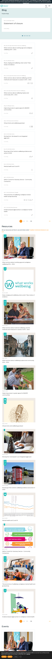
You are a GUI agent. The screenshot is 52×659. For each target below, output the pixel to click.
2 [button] (24, 35)
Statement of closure (13, 23)
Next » (49, 146)
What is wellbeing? (7, 628)
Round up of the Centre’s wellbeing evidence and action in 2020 (38, 102)
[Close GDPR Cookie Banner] (20, 657)
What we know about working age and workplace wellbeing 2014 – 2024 (12, 50)
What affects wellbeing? (8, 630)
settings (28, 654)
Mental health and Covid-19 (11, 117)
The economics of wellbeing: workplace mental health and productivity (12, 134)
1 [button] (22, 35)
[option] (26, 25)
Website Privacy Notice (8, 619)
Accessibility (5, 621)
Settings (16, 656)
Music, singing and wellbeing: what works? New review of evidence (37, 49)
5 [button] (29, 35)
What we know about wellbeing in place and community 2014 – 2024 (38, 69)
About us (4, 617)
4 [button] (27, 35)
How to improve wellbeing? (9, 634)
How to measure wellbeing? (9, 632)
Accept (4, 656)
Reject (10, 656)
